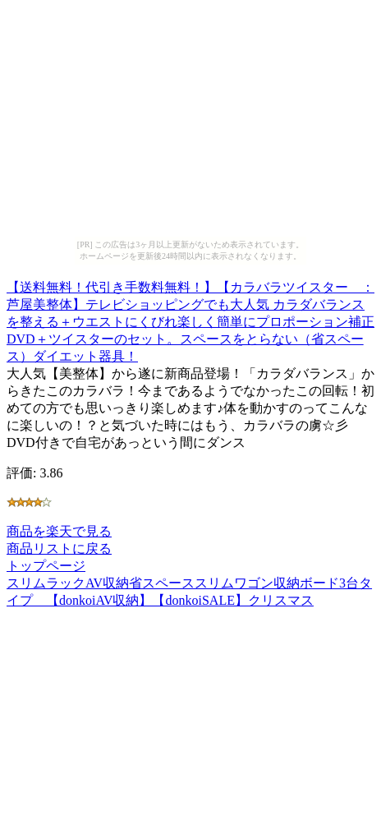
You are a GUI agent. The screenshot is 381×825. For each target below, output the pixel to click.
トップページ (46, 566)
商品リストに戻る (59, 548)
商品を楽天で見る (59, 531)
